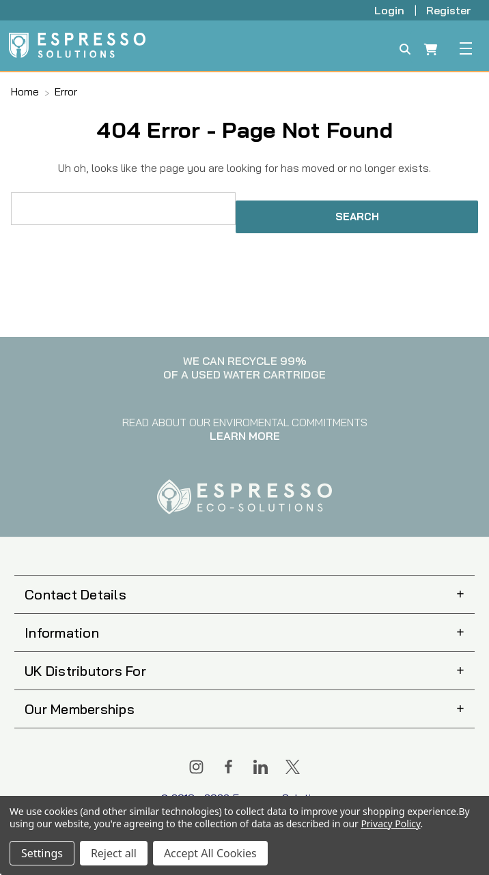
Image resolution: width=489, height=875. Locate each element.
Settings (42, 853)
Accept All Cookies (210, 853)
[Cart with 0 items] (431, 51)
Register (448, 10)
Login (390, 10)
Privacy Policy (390, 823)
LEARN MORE (245, 436)
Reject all (114, 853)
